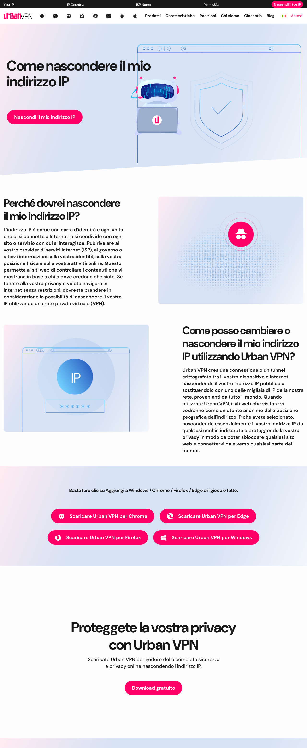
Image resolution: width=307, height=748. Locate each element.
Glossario (253, 15)
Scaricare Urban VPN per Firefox (98, 537)
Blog (271, 15)
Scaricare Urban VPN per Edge (208, 516)
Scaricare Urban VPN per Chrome (102, 516)
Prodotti (153, 15)
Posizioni (208, 15)
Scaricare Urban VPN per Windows (206, 537)
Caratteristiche (180, 15)
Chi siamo (230, 15)
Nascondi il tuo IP (287, 4)
